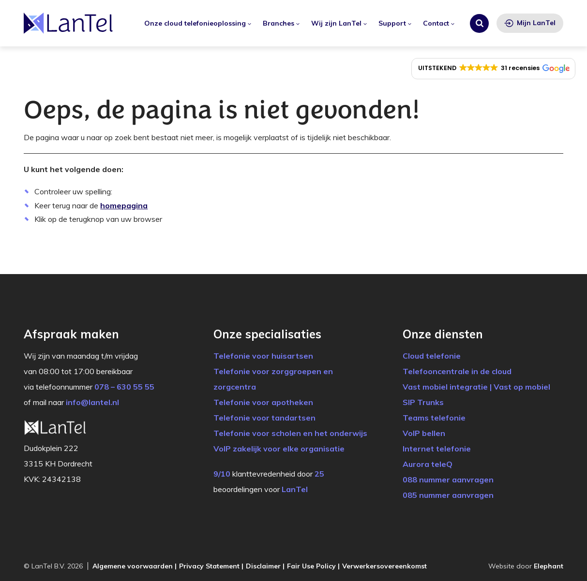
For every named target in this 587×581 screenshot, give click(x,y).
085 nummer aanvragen (448, 495)
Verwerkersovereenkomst (384, 566)
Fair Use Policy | (313, 566)
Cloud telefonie (432, 356)
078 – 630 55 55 (124, 387)
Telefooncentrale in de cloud (457, 371)
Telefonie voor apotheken (263, 402)
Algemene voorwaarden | (134, 566)
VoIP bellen (424, 433)
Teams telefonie (434, 417)
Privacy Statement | (211, 566)
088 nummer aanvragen (448, 479)
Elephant (548, 566)
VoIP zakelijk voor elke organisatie (279, 448)
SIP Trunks (423, 402)
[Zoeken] (479, 23)
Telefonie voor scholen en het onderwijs (290, 433)
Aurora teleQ (427, 464)
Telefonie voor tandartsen (264, 417)
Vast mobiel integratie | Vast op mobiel (476, 387)
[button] (493, 68)
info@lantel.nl (92, 402)
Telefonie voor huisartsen (263, 356)
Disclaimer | (265, 566)
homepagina (124, 205)
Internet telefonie (437, 448)
